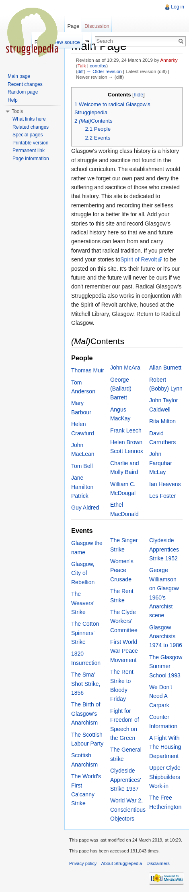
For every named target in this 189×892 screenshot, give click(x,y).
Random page (23, 92)
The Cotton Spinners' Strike (85, 632)
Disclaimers (158, 863)
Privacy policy (83, 863)
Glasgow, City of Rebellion (82, 573)
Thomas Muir (87, 370)
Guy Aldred (85, 507)
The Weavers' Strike (82, 603)
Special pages (27, 135)
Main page (19, 76)
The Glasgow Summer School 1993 (165, 666)
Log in (177, 7)
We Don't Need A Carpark (160, 696)
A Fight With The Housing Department (165, 747)
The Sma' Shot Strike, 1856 (85, 683)
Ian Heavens (165, 484)
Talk (82, 65)
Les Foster (162, 496)
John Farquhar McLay (160, 463)
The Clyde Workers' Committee (124, 621)
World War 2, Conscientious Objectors (128, 809)
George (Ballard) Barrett (120, 388)
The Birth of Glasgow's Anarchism (85, 713)
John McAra (125, 367)
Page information (30, 158)
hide (138, 95)
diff (81, 71)
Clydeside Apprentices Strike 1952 (164, 549)
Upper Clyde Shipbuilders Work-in (165, 777)
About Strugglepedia (121, 863)
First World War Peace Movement (124, 651)
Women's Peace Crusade (122, 570)
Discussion (96, 26)
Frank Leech (126, 430)
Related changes (30, 127)
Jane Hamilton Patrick (82, 486)
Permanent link (28, 150)
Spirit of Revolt (138, 259)
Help (13, 100)
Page (73, 26)
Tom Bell (82, 466)
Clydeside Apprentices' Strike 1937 (125, 779)
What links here (29, 119)
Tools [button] (17, 111)
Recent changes (25, 84)
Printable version (30, 143)
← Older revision (104, 71)
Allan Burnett (165, 367)
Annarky (168, 60)
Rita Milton (162, 421)
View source (66, 42)
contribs (98, 65)
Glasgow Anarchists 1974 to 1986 (165, 636)
